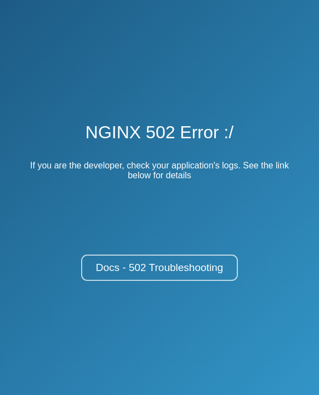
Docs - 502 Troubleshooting (159, 267)
